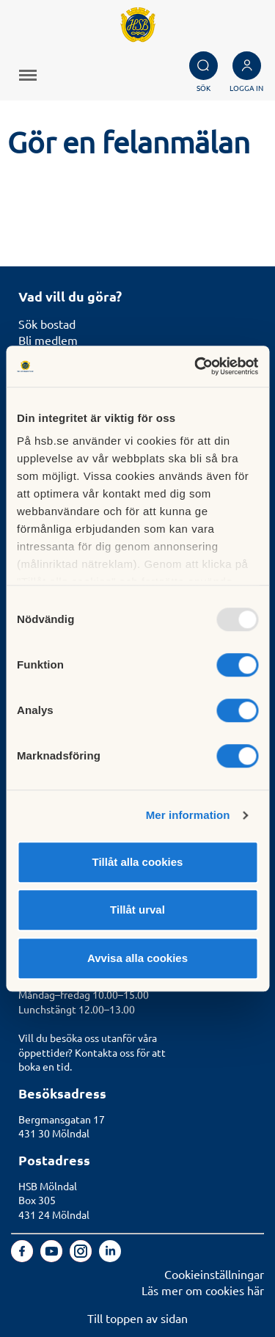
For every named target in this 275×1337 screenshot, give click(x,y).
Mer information (188, 815)
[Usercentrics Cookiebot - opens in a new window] (195, 366)
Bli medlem (48, 339)
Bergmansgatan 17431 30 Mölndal (61, 1126)
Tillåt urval (137, 909)
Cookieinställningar (214, 1274)
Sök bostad (47, 323)
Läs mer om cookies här (203, 1290)
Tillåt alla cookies (137, 862)
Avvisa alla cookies (137, 958)
